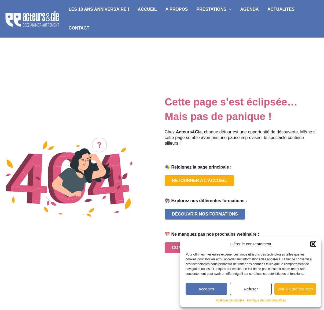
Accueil (147, 9)
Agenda (249, 9)
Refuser (251, 289)
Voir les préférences (295, 289)
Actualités (280, 9)
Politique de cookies (230, 300)
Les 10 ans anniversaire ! (99, 9)
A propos (176, 9)
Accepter (206, 289)
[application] (229, 9)
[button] (313, 244)
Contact (79, 28)
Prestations (214, 9)
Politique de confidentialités (266, 300)
